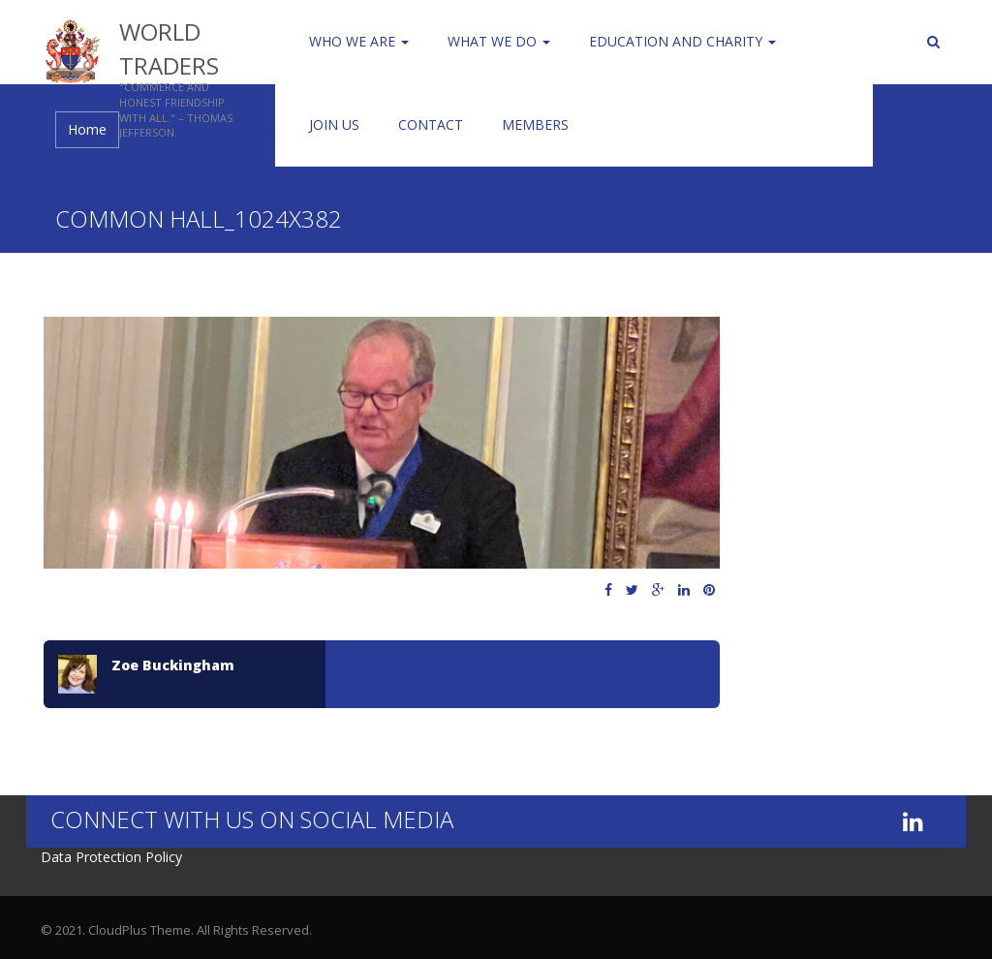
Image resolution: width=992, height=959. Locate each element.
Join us (334, 124)
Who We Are (359, 41)
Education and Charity (682, 41)
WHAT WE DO (499, 41)
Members (535, 124)
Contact (430, 124)
